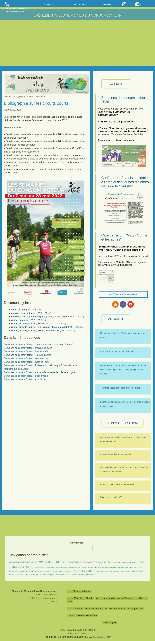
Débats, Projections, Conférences (87, 567)
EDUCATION (28, 571)
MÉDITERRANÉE (138, 571)
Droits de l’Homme (16, 571)
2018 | (42, 562)
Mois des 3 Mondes (29, 574)
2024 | (74, 562)
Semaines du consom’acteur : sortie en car (26, 358)
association (21, 566)
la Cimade (68, 571)
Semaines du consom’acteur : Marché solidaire (28, 348)
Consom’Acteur (67, 567)
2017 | (36, 562)
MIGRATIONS (14, 574)
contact (53, 601)
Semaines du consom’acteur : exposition (25, 379)
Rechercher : (77, 543)
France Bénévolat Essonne (54, 571)
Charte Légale (109, 622)
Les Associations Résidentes (82, 615)
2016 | (31, 562)
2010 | (11, 562)
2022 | (64, 562)
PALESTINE (43, 574)
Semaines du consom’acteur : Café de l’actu (26, 362)
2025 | (80, 562)
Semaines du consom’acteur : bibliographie (26, 376)
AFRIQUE (99, 562)
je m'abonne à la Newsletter (123, 294)
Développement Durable (108, 567)
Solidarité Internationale (86, 574)
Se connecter (65, 637)
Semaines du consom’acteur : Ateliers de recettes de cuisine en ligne (39, 372)
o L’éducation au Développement (126, 608)
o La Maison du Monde (79, 591)
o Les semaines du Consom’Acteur (113, 598)
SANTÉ (74, 574)
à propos (49, 4)
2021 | (58, 562)
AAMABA (91, 562)
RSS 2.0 (87, 637)
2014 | (21, 562)
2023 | (69, 562)
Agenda (107, 4)
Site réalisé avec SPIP (102, 637)
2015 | (26, 562)
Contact (77, 637)
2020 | (52, 562)
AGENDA (116, 84)
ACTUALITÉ (116, 318)
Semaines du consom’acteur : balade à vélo (26, 351)
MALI (129, 571)
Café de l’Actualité (37, 567)
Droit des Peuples (135, 567)
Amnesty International (119, 562)
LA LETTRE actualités (83, 571)
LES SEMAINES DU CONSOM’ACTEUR (90, 15)
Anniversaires (132, 562)
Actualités (80, 4)
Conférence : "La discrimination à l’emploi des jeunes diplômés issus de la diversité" (125, 182)
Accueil (7, 96)
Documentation (123, 567)
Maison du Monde (120, 571)
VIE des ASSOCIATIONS (122, 423)
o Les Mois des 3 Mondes (81, 598)
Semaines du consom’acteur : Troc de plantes (27, 355)
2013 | (16, 562)
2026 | (85, 562)
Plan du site (50, 637)
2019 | (47, 562)
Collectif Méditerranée (53, 567)
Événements (45, 15)
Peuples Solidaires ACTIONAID (59, 574)
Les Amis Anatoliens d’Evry (103, 571)
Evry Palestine (38, 571)
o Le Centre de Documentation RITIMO (88, 608)
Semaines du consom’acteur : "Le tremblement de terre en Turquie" (38, 344)
